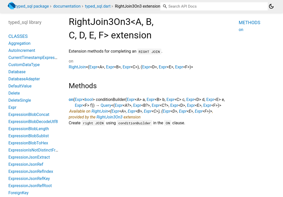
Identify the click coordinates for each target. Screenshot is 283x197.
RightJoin (77, 67)
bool (89, 99)
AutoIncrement (21, 50)
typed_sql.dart (98, 6)
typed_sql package (32, 6)
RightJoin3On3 (109, 117)
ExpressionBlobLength (28, 128)
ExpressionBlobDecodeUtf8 (33, 121)
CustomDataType (24, 64)
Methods (249, 22)
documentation (67, 6)
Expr (93, 67)
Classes (18, 36)
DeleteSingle (19, 100)
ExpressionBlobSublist (28, 135)
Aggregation (19, 43)
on (71, 99)
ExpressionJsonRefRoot (30, 185)
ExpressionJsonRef (25, 164)
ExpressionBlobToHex (28, 143)
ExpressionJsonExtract (29, 157)
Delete (14, 93)
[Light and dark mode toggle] (271, 6)
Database (17, 71)
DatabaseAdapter (24, 79)
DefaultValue (20, 86)
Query (106, 105)
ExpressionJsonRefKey (29, 178)
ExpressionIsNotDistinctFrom (34, 150)
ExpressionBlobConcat (28, 114)
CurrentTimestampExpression (35, 57)
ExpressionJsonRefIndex (30, 171)
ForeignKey (18, 192)
